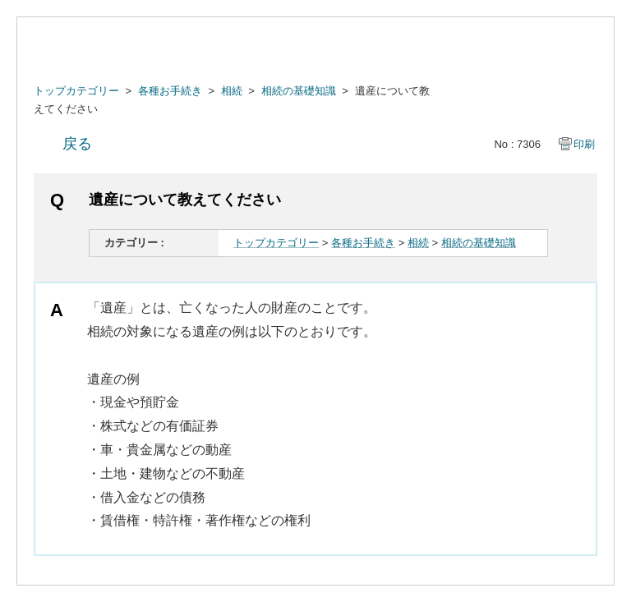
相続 (231, 91)
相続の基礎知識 (298, 91)
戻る (77, 144)
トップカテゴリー (76, 91)
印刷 (584, 144)
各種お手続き (170, 91)
